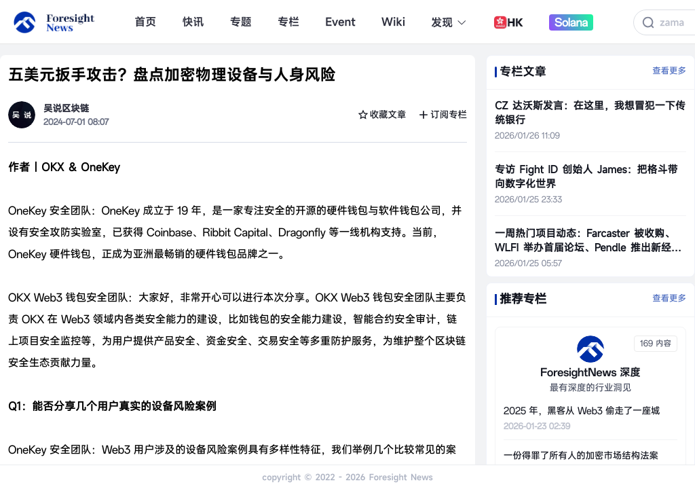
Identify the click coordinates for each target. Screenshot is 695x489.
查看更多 (669, 71)
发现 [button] (449, 22)
